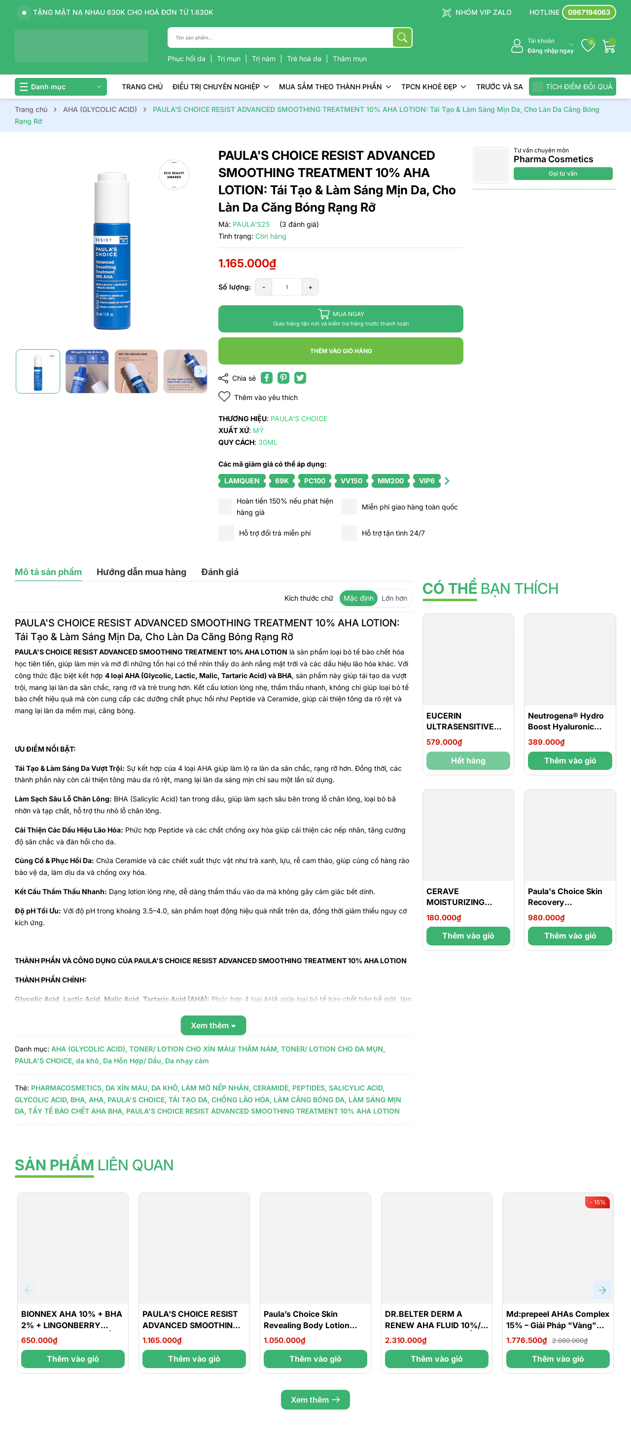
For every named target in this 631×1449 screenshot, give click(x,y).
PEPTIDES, (309, 1088)
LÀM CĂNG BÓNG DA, (310, 1099)
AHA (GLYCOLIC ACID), (89, 1049)
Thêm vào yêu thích (258, 396)
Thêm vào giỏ (570, 760)
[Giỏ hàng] (609, 46)
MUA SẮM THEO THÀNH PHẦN (335, 86)
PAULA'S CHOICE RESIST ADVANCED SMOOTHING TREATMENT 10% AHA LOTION (263, 1111)
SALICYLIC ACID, (357, 1088)
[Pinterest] (283, 378)
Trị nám (265, 58)
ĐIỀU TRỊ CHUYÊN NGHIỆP (221, 86)
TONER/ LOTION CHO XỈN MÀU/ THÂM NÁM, (204, 1049)
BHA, (78, 1099)
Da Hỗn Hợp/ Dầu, (133, 1060)
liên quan (94, 1165)
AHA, (97, 1099)
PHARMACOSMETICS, (67, 1088)
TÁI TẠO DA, (189, 1099)
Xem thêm (315, 1400)
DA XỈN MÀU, (127, 1088)
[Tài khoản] (542, 46)
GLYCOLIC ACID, (42, 1099)
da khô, (88, 1060)
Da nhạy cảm (187, 1060)
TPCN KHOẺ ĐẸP (433, 86)
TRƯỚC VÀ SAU (502, 86)
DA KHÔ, (165, 1088)
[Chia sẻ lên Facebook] (267, 378)
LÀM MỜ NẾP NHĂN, (216, 1088)
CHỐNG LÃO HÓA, (241, 1099)
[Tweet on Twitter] (300, 378)
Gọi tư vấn (563, 173)
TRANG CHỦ (142, 86)
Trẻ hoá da (305, 58)
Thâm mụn (350, 58)
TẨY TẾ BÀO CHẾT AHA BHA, (76, 1111)
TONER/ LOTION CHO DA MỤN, (333, 1049)
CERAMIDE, (271, 1088)
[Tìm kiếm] (402, 37)
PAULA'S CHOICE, (44, 1060)
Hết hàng (468, 760)
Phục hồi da (188, 58)
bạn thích (490, 588)
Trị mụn (230, 58)
